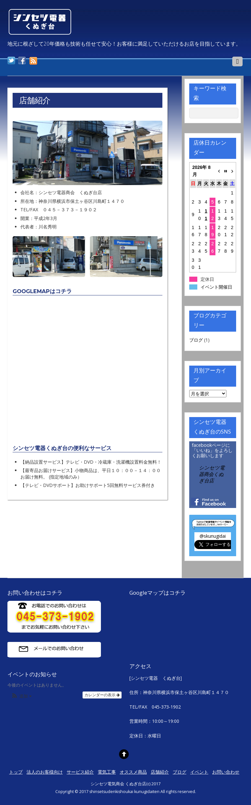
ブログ (196, 340)
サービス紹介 (80, 772)
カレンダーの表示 (102, 695)
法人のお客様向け (45, 772)
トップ (16, 772)
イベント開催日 (216, 287)
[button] (21, 696)
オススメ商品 (133, 772)
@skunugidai (213, 536)
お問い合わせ (225, 772)
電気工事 (107, 772)
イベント (199, 772)
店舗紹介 (160, 772)
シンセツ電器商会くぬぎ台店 (211, 474)
